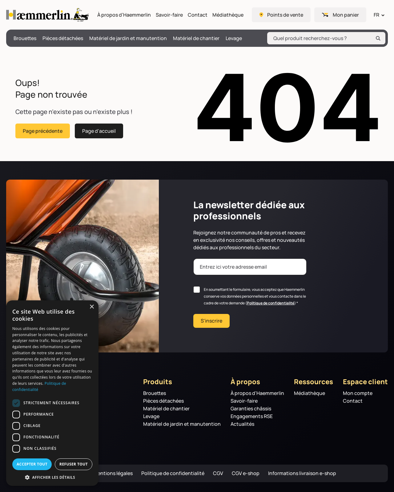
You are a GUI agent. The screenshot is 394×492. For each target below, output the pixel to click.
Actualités (242, 424)
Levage (234, 38)
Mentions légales (113, 473)
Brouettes (25, 38)
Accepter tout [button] (32, 464)
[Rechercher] (378, 38)
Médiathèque (227, 15)
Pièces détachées (62, 38)
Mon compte (357, 393)
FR (376, 14)
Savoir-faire (169, 15)
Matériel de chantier (196, 38)
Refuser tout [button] (73, 464)
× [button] (91, 307)
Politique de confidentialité (270, 303)
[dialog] (52, 393)
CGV (218, 473)
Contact (197, 15)
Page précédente (42, 130)
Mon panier (346, 14)
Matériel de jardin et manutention (128, 38)
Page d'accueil (99, 130)
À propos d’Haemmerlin (124, 15)
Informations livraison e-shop (302, 473)
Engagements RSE (252, 416)
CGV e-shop (245, 473)
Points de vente (285, 14)
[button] (52, 477)
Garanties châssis (251, 408)
